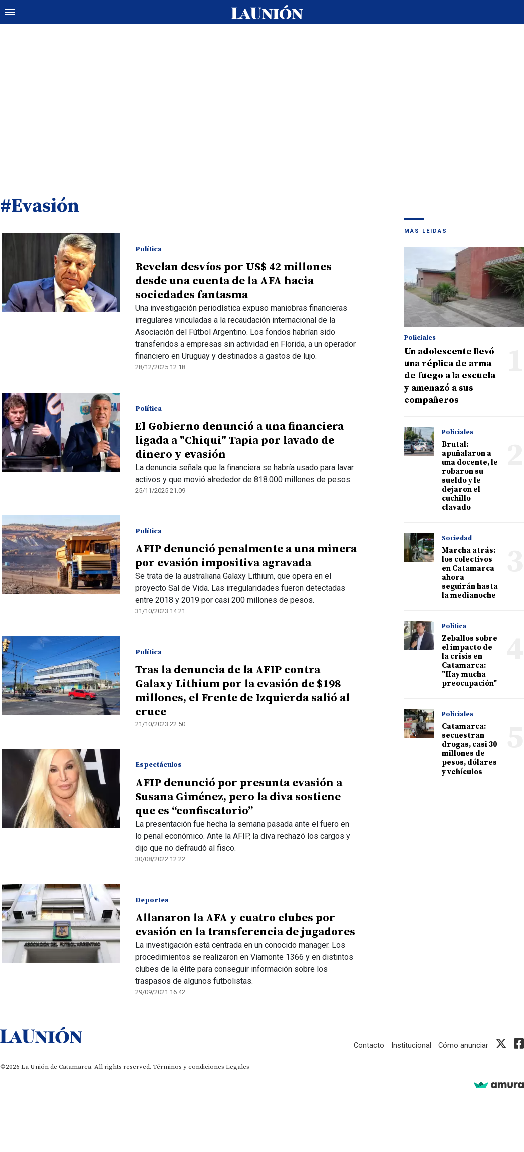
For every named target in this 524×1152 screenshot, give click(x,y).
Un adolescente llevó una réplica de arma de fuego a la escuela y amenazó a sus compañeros (449, 377)
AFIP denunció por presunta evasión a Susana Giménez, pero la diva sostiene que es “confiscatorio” (238, 798)
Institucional (411, 1046)
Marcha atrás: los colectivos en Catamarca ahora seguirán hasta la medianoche (470, 574)
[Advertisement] (262, 100)
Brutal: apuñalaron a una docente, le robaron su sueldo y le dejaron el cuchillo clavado (470, 477)
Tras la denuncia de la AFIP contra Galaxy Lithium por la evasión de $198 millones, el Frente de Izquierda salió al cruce (242, 692)
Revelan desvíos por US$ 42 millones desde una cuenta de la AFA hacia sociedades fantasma (233, 282)
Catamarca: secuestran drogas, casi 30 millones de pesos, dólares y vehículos (469, 750)
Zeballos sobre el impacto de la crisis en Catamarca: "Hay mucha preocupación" (469, 662)
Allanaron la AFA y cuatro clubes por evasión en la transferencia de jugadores (245, 926)
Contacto (368, 1046)
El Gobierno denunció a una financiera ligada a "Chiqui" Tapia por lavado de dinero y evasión (239, 441)
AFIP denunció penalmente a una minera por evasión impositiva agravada (245, 557)
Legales (237, 1068)
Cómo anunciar (463, 1046)
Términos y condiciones (188, 1068)
